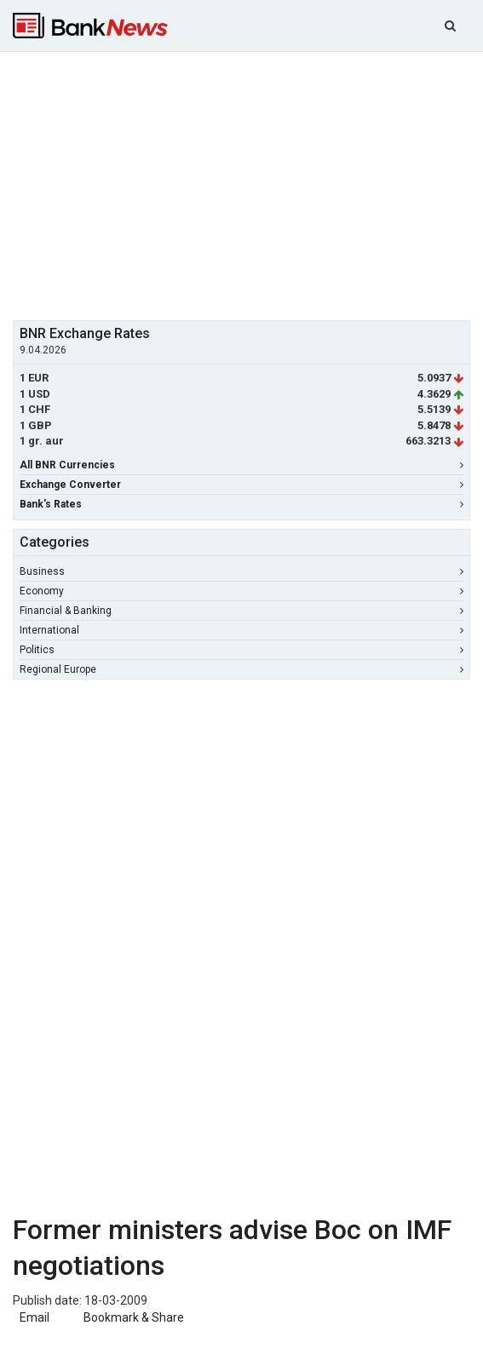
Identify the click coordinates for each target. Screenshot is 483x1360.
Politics (241, 650)
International (241, 630)
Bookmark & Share (133, 1317)
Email (33, 1317)
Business (241, 571)
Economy (241, 591)
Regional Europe (241, 669)
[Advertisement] (248, 184)
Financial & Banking (241, 611)
